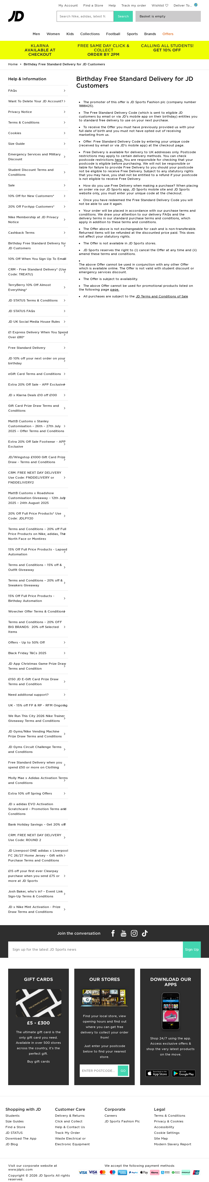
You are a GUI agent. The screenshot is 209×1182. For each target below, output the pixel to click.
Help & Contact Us (70, 1127)
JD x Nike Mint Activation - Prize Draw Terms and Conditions (34, 909)
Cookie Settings (167, 1133)
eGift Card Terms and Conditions (34, 374)
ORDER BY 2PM (103, 50)
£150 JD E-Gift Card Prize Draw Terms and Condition (33, 681)
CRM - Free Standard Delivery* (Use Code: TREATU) (37, 271)
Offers (167, 34)
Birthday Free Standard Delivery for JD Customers (37, 245)
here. (119, 160)
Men (36, 34)
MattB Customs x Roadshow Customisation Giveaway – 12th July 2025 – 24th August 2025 (37, 498)
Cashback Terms (21, 233)
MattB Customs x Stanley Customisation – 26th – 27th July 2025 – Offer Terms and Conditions (36, 426)
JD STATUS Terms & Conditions (33, 300)
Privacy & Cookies (168, 1121)
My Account (68, 5)
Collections (90, 34)
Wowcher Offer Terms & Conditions (36, 611)
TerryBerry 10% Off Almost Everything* (29, 287)
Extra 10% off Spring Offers (30, 793)
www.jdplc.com (20, 1169)
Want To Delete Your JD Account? (35, 101)
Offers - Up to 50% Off (26, 642)
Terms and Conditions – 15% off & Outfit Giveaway (35, 567)
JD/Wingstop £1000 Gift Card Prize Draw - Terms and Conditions (36, 459)
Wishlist (158, 5)
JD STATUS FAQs (21, 311)
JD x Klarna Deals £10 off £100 (32, 395)
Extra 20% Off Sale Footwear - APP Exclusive (37, 444)
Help (112, 5)
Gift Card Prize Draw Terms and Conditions (33, 408)
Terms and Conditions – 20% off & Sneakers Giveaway (35, 582)
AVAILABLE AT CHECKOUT (40, 50)
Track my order (133, 5)
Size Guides (14, 1121)
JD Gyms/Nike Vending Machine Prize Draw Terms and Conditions (35, 733)
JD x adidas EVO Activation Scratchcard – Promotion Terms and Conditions (37, 809)
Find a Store (93, 5)
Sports (132, 34)
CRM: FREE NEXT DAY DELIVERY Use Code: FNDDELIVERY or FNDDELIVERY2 (34, 477)
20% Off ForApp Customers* (31, 206)
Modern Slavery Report (172, 1144)
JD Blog (11, 1144)
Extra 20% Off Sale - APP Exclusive (36, 384)
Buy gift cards (38, 1061)
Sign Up (192, 949)
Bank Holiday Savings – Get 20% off (37, 824)
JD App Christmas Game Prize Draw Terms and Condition (37, 666)
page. (114, 289)
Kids (70, 34)
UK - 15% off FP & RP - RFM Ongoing (37, 705)
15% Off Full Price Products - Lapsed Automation (37, 551)
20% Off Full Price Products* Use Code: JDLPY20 (34, 516)
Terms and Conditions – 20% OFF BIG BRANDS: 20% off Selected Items (35, 627)
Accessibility (164, 1127)
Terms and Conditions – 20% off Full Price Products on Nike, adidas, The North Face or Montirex (37, 534)
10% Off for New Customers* (31, 196)
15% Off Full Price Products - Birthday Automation (31, 598)
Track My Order (67, 1133)
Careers (110, 1116)
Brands (150, 34)
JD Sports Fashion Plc (122, 1121)
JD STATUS (14, 1133)
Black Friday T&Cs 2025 (27, 653)
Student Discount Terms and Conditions (31, 172)
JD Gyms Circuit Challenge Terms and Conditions (35, 749)
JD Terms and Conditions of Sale (162, 296)
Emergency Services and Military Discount (34, 156)
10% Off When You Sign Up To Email (37, 259)
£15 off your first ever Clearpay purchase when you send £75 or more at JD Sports (34, 876)
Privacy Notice (20, 112)
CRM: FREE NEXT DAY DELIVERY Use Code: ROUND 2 (34, 837)
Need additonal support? (28, 695)
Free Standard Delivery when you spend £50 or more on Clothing (35, 765)
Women (53, 34)
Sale (11, 185)
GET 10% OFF (167, 48)
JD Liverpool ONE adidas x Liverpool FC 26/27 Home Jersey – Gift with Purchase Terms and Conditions (38, 855)
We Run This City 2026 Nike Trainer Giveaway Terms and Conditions (36, 718)
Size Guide (16, 144)
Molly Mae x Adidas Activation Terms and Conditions (38, 780)
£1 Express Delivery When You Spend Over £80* (38, 334)
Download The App (20, 1138)
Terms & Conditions (23, 122)
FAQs (12, 91)
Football (113, 34)
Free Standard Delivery (26, 348)
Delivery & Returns (70, 1116)
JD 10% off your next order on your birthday (36, 360)
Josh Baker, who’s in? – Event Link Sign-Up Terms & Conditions (35, 893)
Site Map (161, 1138)
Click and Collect (68, 1121)
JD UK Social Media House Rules (34, 322)
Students (12, 1116)
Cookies (14, 133)
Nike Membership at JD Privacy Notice (33, 219)
